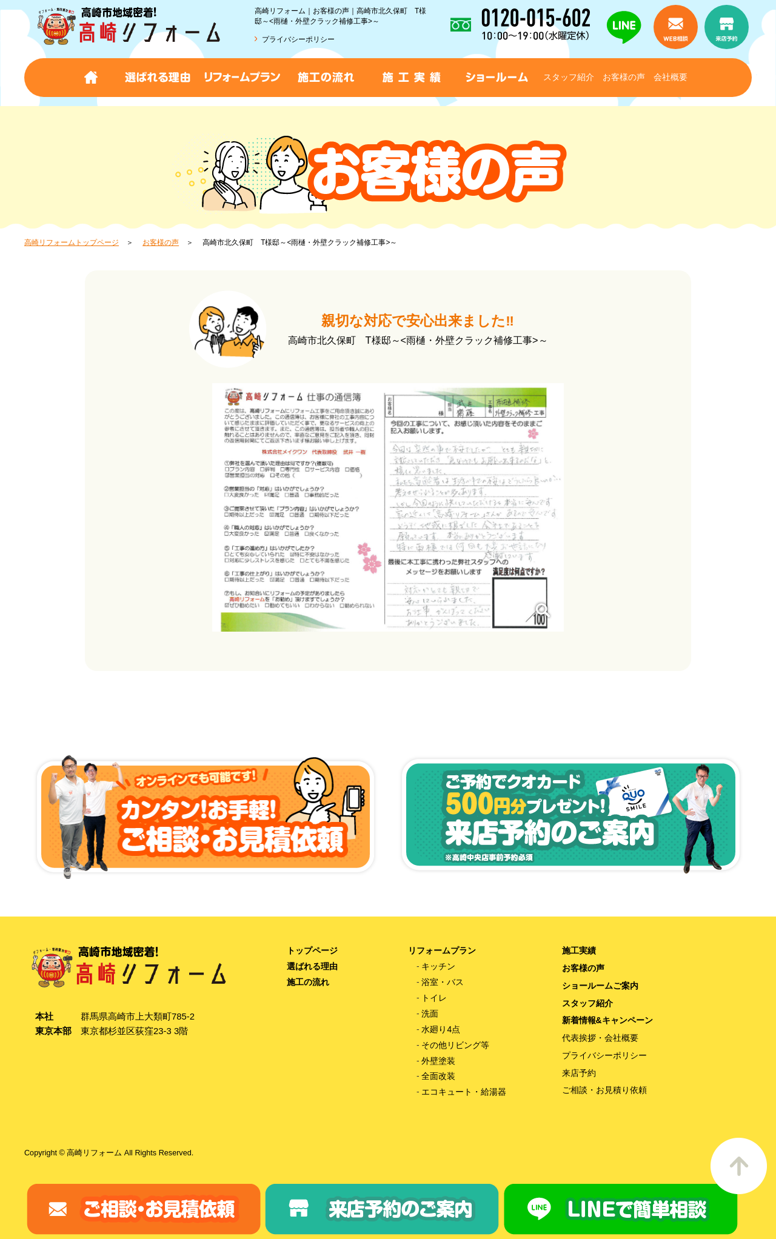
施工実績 (579, 950)
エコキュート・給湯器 (463, 1092)
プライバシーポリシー (298, 39)
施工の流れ (308, 982)
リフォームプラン (442, 950)
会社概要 (670, 77)
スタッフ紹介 (568, 77)
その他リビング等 (455, 1045)
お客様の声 (624, 77)
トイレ (434, 998)
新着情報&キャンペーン (607, 1020)
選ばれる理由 (312, 966)
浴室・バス (442, 982)
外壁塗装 (438, 1061)
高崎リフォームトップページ (71, 242)
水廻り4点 (440, 1029)
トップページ (312, 950)
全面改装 (438, 1076)
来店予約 (579, 1073)
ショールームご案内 (600, 985)
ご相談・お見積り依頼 (604, 1090)
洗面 (429, 1013)
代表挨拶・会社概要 (600, 1038)
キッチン (438, 966)
